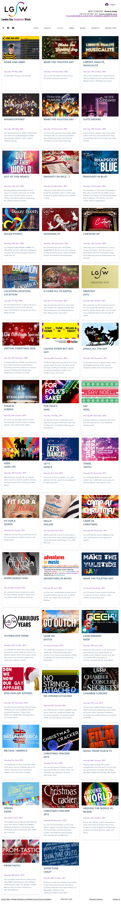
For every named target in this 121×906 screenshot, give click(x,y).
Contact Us (116, 899)
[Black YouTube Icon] (13, 28)
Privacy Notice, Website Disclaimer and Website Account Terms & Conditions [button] (26, 899)
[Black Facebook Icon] (3, 28)
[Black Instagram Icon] (8, 28)
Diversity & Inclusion (96, 899)
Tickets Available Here (108, 14)
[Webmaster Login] (66, 899)
